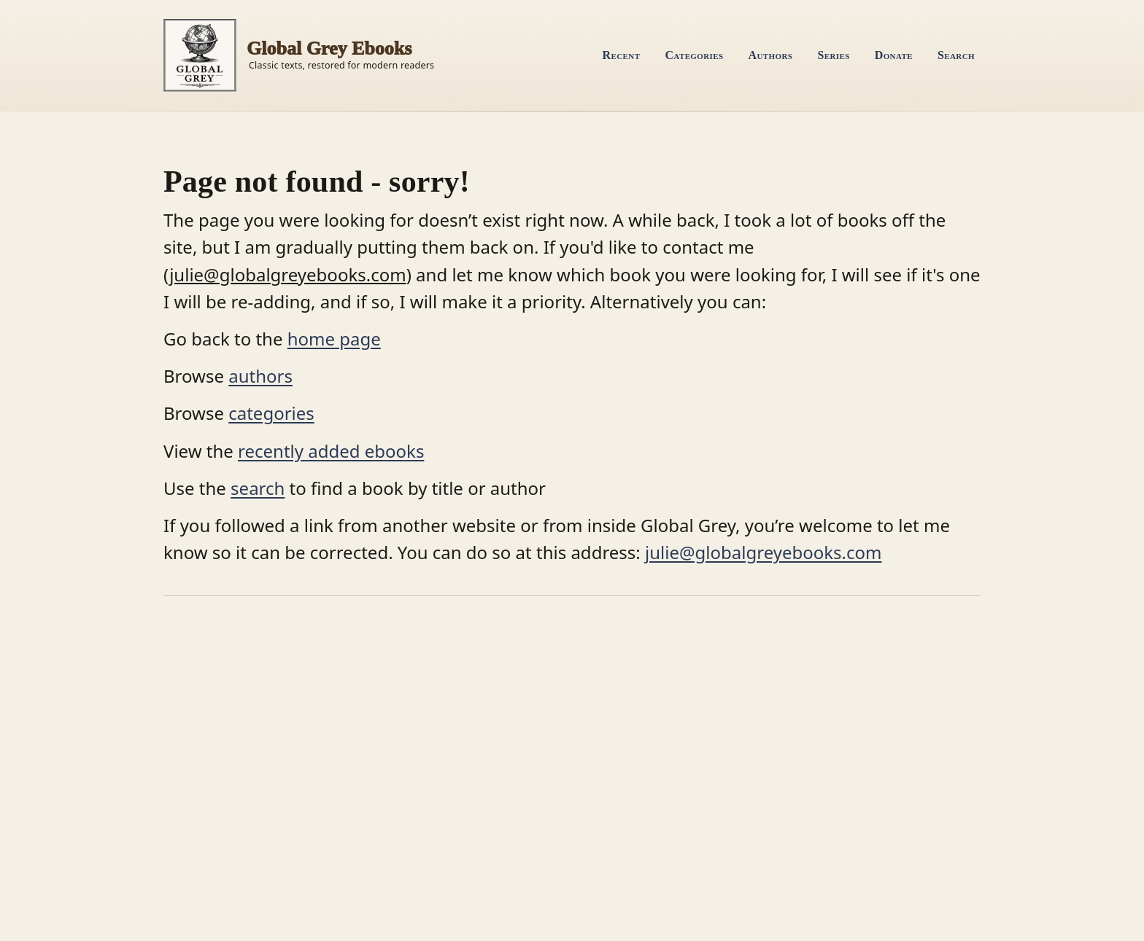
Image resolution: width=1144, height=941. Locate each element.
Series (833, 55)
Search (956, 55)
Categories (694, 55)
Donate (894, 55)
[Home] (298, 55)
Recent (622, 55)
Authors (771, 55)
